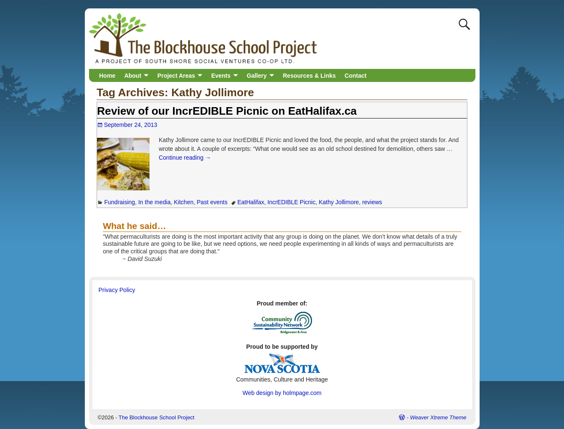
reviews (372, 202)
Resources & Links (309, 75)
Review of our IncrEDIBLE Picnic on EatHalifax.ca (227, 111)
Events (221, 75)
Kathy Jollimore (339, 202)
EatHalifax (250, 202)
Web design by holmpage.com (281, 393)
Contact (356, 75)
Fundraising (119, 202)
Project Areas (176, 75)
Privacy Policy (117, 290)
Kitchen (184, 202)
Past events (212, 202)
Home (107, 75)
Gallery (257, 75)
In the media (154, 202)
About (132, 75)
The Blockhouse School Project (156, 417)
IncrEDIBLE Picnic (291, 202)
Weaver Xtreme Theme (438, 417)
